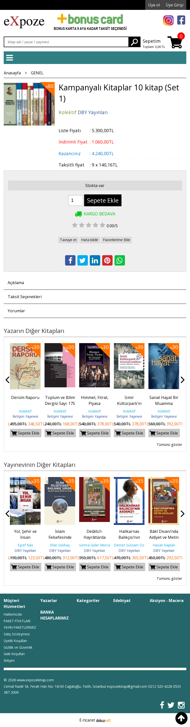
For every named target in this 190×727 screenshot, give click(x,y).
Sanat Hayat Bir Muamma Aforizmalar (163, 403)
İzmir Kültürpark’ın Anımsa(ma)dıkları (130, 403)
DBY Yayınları (25, 550)
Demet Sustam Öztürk (132, 545)
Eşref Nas (25, 545)
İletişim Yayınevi (25, 416)
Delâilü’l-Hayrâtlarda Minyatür (95, 537)
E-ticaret (87, 720)
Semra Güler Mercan (95, 545)
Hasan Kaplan (164, 545)
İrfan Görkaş (60, 545)
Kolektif (25, 411)
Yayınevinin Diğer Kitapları (39, 464)
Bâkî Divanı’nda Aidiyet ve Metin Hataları (164, 537)
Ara (134, 42)
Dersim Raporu (25, 397)
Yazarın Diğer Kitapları (34, 331)
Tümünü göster (169, 444)
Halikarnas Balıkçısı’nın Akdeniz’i (129, 537)
